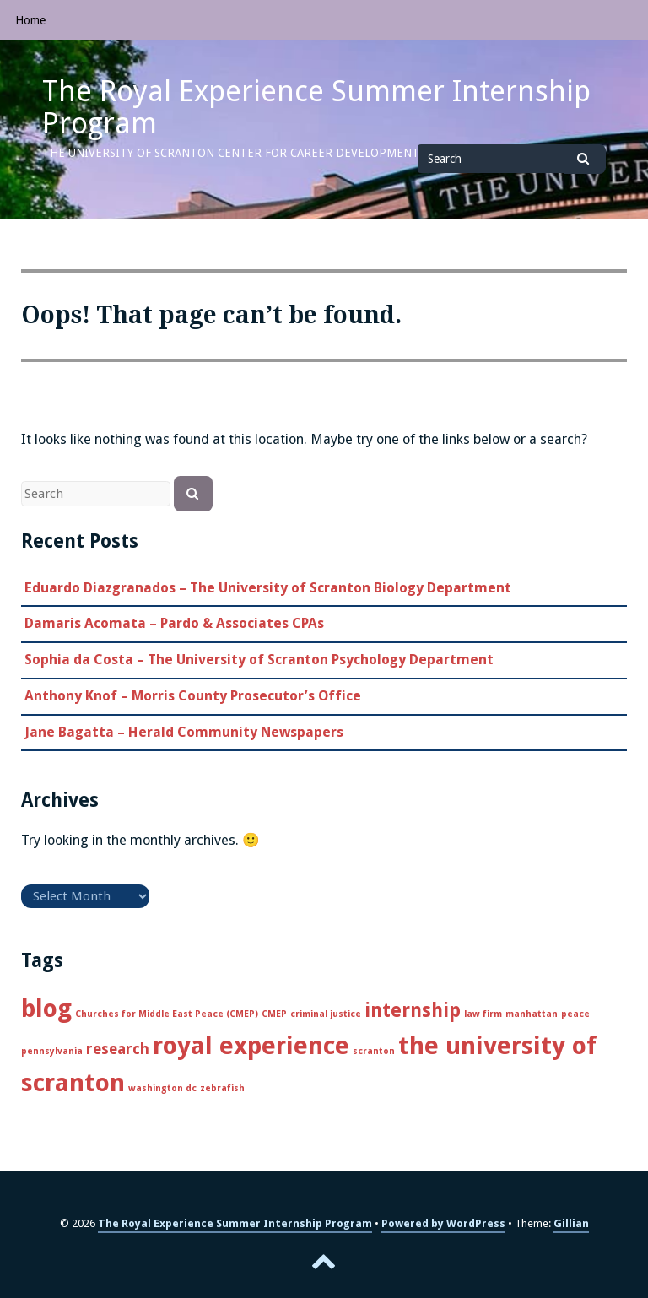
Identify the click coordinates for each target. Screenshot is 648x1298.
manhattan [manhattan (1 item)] (531, 1014)
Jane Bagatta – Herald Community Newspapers (183, 732)
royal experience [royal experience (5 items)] (251, 1045)
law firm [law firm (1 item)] (483, 1014)
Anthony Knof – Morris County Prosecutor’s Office (192, 696)
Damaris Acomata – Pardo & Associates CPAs (174, 623)
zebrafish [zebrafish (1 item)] (222, 1088)
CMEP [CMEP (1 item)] (274, 1014)
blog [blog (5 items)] (46, 1008)
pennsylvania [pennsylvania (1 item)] (52, 1051)
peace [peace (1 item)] (575, 1014)
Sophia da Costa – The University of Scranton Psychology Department (259, 660)
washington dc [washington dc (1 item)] (162, 1088)
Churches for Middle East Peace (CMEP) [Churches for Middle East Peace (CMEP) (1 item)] (166, 1014)
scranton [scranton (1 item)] (374, 1051)
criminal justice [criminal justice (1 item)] (325, 1014)
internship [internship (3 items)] (412, 1010)
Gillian (571, 1223)
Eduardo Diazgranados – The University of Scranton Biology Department (267, 588)
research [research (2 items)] (117, 1049)
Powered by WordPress (443, 1223)
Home (30, 20)
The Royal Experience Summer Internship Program (316, 107)
